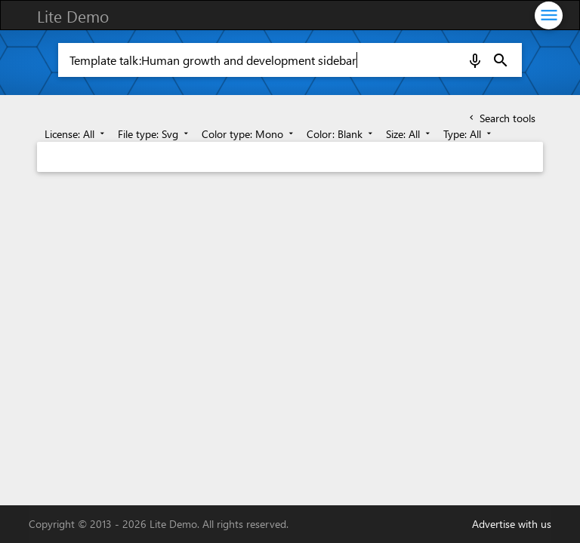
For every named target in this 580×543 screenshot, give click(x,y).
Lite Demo (73, 16)
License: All (76, 134)
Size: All (409, 134)
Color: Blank (341, 134)
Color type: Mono (249, 134)
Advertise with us (511, 524)
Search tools (501, 118)
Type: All (468, 134)
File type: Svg (154, 134)
